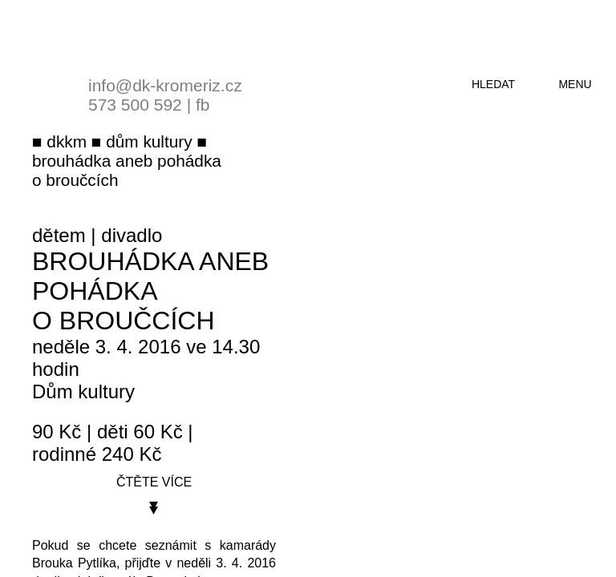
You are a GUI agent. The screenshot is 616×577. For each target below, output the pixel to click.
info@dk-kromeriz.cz (165, 85)
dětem (59, 235)
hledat (493, 84)
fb (203, 104)
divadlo (131, 235)
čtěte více (154, 482)
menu (574, 84)
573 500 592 (135, 104)
